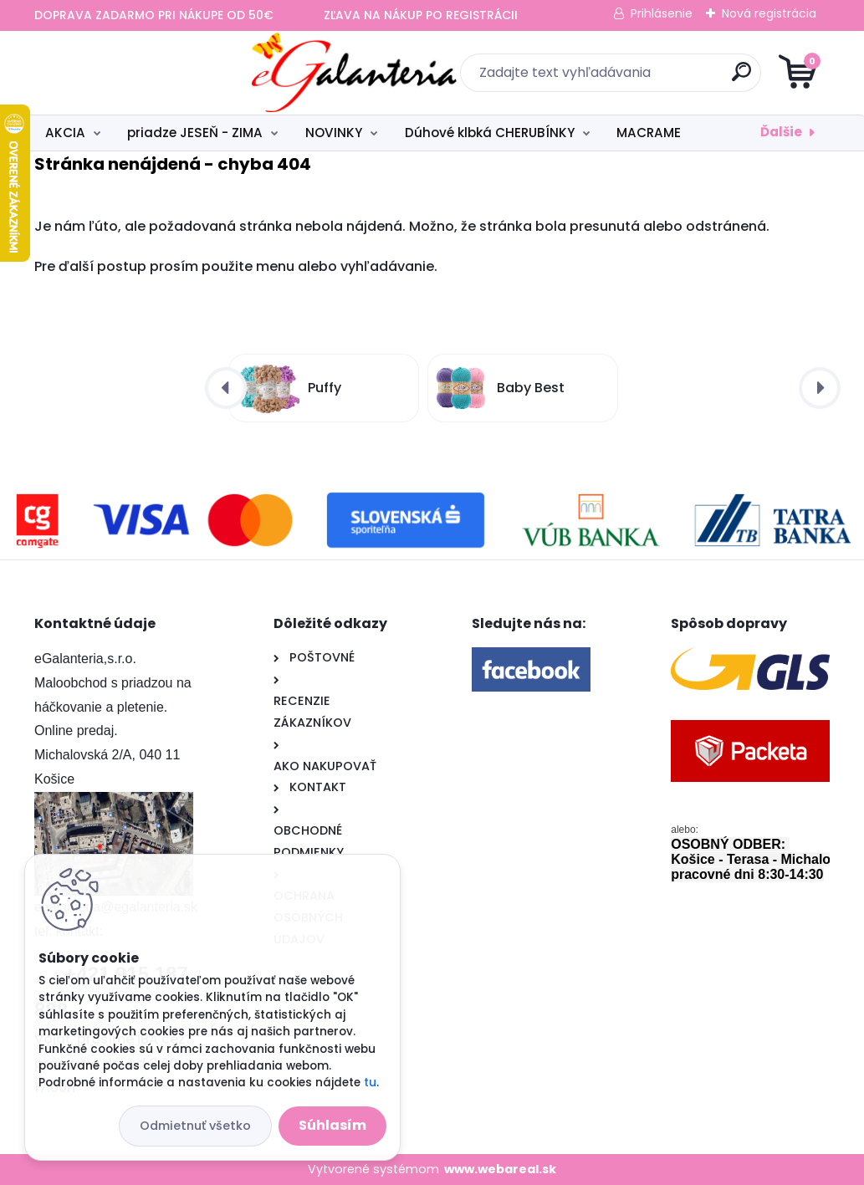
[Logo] (136, 73)
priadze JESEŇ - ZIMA (195, 132)
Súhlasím (332, 1125)
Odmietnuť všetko (195, 1125)
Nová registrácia (769, 13)
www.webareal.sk (500, 1169)
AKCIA (65, 132)
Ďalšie (781, 131)
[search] (632, 78)
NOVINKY (333, 132)
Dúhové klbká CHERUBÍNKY (490, 132)
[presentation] (226, 388)
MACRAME (648, 132)
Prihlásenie (662, 13)
